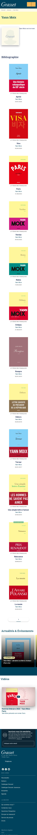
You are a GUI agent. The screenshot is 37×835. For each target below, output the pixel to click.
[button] (18, 619)
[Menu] (31, 4)
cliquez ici (19, 738)
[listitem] (2, 769)
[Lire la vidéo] (18, 696)
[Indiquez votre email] (16, 743)
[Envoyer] (32, 743)
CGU (2, 832)
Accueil (3, 10)
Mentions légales (7, 830)
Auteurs (9, 10)
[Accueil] (8, 4)
